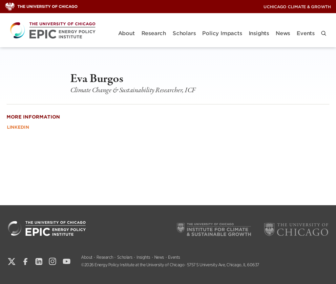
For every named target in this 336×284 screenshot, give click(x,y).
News (283, 33)
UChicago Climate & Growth (297, 6)
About (126, 33)
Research (153, 33)
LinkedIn (18, 127)
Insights (259, 33)
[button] (323, 33)
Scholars (184, 33)
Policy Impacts (222, 33)
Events (306, 33)
